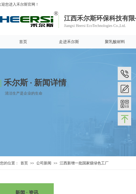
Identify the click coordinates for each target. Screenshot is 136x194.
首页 (23, 42)
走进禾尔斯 (69, 42)
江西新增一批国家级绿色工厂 (84, 163)
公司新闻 (44, 163)
